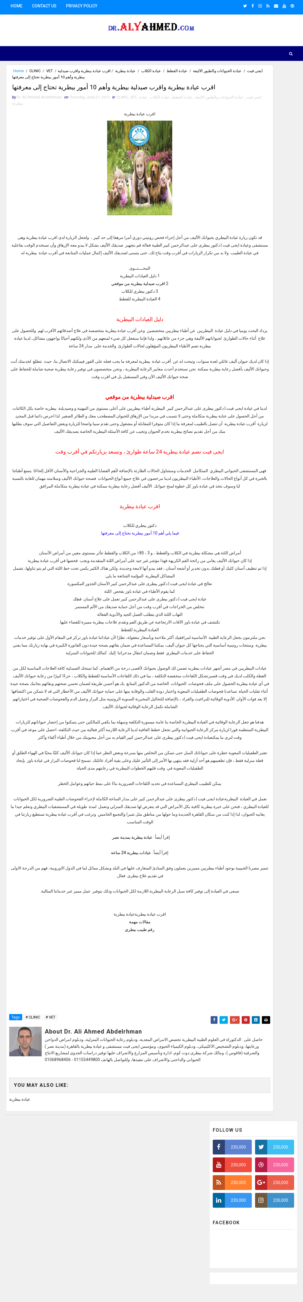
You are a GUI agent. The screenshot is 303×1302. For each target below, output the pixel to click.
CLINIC (35, 71)
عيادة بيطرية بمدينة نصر (98, 962)
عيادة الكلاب (81, 71)
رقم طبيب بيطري (106, 1062)
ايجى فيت (185, 71)
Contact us (44, 6)
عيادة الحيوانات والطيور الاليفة (147, 71)
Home (16, 6)
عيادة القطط (107, 71)
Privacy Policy (81, 6)
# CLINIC (32, 1175)
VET (49, 71)
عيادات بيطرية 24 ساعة (97, 977)
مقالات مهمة (106, 1054)
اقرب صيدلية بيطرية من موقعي (104, 308)
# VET (50, 1175)
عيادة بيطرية (23, 118)
